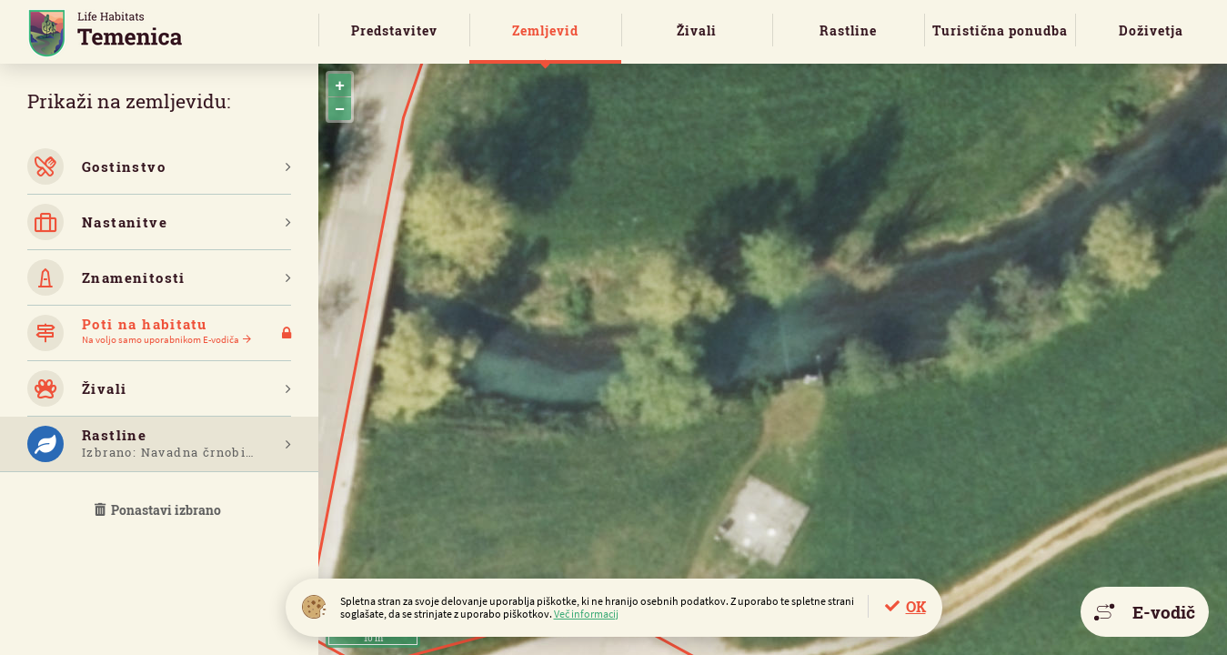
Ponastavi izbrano (159, 510)
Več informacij (586, 613)
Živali (697, 30)
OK (916, 606)
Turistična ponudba (1000, 30)
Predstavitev (394, 30)
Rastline (848, 30)
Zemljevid (545, 30)
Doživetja (1151, 30)
